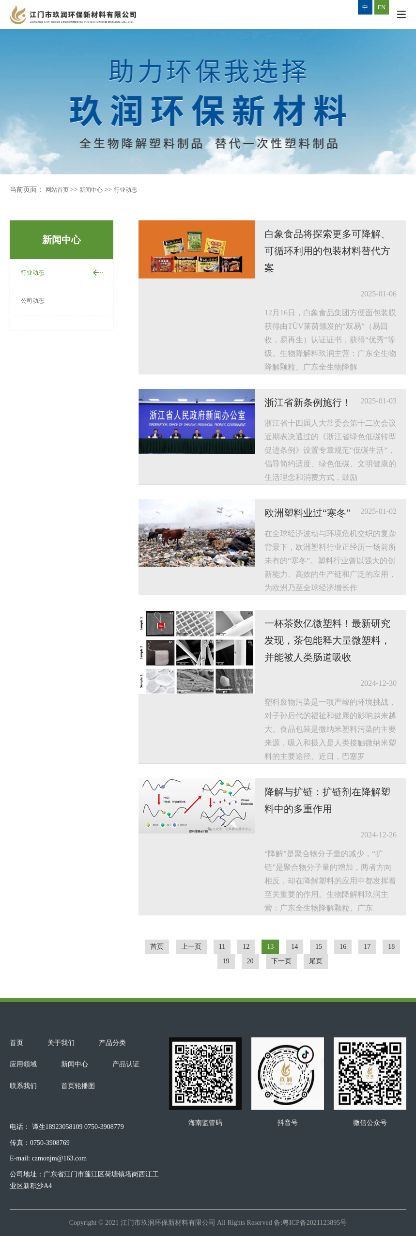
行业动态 (135, 189)
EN (381, 7)
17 (367, 946)
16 (342, 946)
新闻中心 (96, 189)
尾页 (316, 961)
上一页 (191, 946)
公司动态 (34, 303)
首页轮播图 (78, 1130)
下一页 (281, 961)
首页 (157, 946)
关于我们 (61, 1087)
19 (226, 961)
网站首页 (60, 189)
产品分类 (112, 1087)
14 (294, 946)
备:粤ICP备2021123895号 (310, 1222)
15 (318, 946)
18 (391, 946)
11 (222, 946)
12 (246, 946)
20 (250, 961)
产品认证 (125, 1108)
